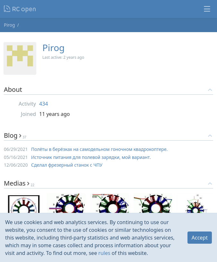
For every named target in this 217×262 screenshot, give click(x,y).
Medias (19, 183)
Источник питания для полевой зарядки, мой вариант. (91, 157)
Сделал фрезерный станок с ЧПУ (66, 165)
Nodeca (20, 9)
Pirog (9, 25)
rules (104, 253)
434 (43, 103)
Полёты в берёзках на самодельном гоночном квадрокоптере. (99, 149)
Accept (200, 237)
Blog (15, 135)
